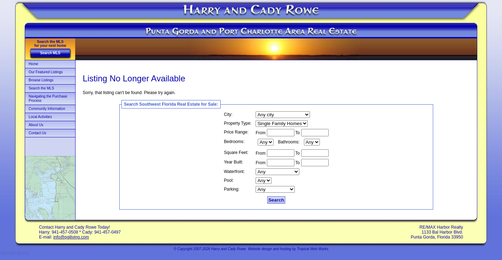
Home (33, 64)
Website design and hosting (269, 249)
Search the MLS (41, 88)
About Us (36, 125)
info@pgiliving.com (71, 237)
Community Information (47, 109)
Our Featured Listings (45, 72)
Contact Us (37, 133)
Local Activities (40, 117)
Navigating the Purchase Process (48, 98)
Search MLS (50, 53)
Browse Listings (41, 80)
